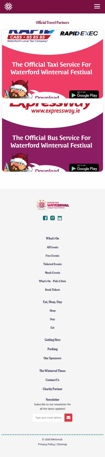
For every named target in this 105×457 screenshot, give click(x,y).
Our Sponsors (52, 358)
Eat (52, 327)
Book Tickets (52, 290)
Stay (52, 319)
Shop (53, 310)
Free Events (52, 256)
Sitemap (62, 444)
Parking (53, 349)
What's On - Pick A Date (52, 281)
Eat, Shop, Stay (52, 302)
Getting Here (53, 339)
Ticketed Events (52, 264)
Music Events (52, 273)
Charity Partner (52, 389)
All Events (52, 247)
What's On (52, 238)
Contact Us (52, 379)
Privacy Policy (46, 444)
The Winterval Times (52, 370)
